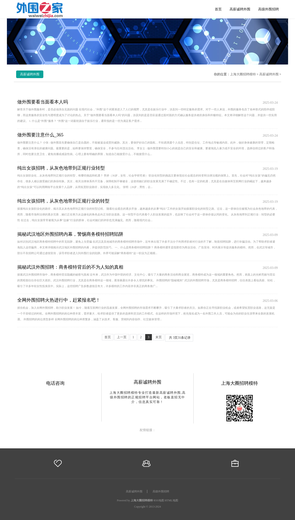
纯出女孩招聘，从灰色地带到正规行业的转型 (63, 200)
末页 (158, 337)
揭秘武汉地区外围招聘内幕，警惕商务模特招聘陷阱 (70, 234)
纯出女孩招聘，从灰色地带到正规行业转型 (61, 167)
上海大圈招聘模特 (243, 74)
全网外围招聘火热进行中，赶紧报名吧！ (58, 300)
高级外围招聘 (268, 9)
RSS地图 (158, 500)
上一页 (122, 337)
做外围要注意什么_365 (40, 134)
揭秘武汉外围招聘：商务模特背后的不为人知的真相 (70, 267)
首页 (218, 9)
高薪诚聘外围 (240, 9)
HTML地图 (171, 500)
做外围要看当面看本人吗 (42, 101)
